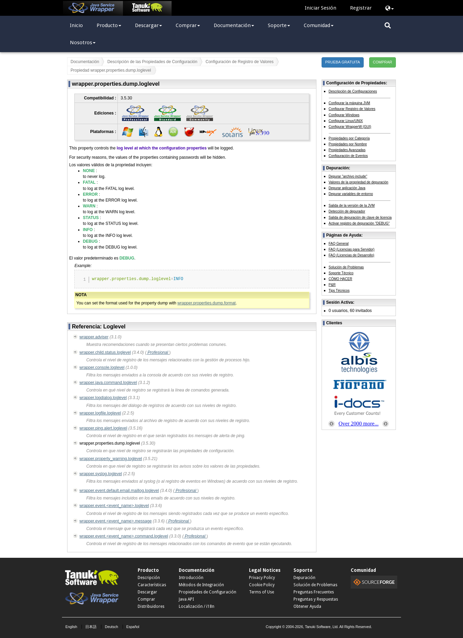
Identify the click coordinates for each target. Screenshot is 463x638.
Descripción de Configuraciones (353, 91)
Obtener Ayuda (307, 606)
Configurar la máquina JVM (349, 103)
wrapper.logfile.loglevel (100, 413)
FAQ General (339, 243)
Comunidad (319, 25)
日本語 (91, 627)
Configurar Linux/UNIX (346, 121)
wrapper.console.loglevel (101, 367)
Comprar (188, 25)
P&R (332, 285)
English (71, 627)
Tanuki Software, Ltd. (321, 627)
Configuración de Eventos (348, 156)
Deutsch (111, 627)
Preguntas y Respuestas (315, 599)
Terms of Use (261, 592)
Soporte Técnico (341, 273)
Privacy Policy (262, 577)
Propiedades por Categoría (349, 138)
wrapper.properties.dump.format (206, 303)
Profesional (157, 352)
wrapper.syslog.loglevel (100, 473)
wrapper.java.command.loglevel (108, 382)
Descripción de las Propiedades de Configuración (152, 61)
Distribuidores (151, 606)
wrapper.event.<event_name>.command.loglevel (123, 536)
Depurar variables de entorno (351, 194)
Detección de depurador (347, 211)
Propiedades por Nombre (348, 144)
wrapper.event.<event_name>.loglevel (114, 505)
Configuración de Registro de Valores (239, 61)
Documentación (234, 25)
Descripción (149, 577)
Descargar (148, 25)
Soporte (279, 25)
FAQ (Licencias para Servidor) (352, 249)
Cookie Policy (262, 584)
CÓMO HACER (340, 279)
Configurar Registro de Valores (352, 109)
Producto (109, 25)
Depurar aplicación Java (347, 188)
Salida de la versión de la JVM (352, 205)
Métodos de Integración (201, 584)
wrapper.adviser (94, 337)
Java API (186, 599)
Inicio (76, 25)
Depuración (304, 577)
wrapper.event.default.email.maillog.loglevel (119, 490)
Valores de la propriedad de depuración (358, 182)
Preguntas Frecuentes (313, 592)
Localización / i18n (196, 606)
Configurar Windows (344, 115)
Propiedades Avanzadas (347, 150)
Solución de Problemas (346, 267)
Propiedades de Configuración (207, 592)
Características (152, 584)
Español (132, 627)
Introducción (191, 577)
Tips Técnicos (339, 290)
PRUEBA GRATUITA (342, 62)
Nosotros (83, 42)
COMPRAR (382, 62)
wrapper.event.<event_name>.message (115, 521)
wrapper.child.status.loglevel (105, 352)
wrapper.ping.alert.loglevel (103, 428)
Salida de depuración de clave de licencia (360, 217)
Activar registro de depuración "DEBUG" (359, 223)
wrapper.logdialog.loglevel (103, 397)
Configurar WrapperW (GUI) (350, 127)
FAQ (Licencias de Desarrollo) (351, 255)
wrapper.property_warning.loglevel (110, 458)
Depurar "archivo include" (348, 176)
